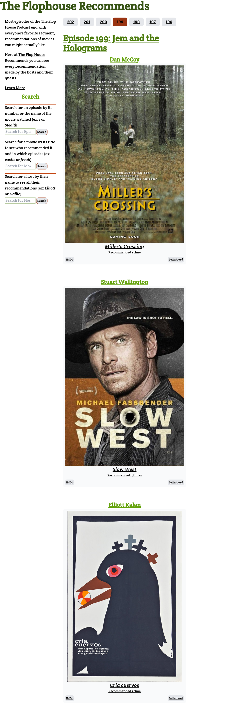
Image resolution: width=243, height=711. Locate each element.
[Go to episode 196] (169, 22)
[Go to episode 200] (103, 22)
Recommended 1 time (124, 252)
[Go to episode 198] (136, 22)
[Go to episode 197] (153, 22)
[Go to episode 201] (87, 22)
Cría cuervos (124, 685)
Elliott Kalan (124, 505)
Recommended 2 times (124, 475)
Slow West (124, 469)
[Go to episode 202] (70, 22)
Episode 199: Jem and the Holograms (111, 42)
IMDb (69, 259)
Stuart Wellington (124, 282)
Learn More (15, 87)
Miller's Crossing (124, 246)
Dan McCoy (124, 59)
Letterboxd (176, 259)
